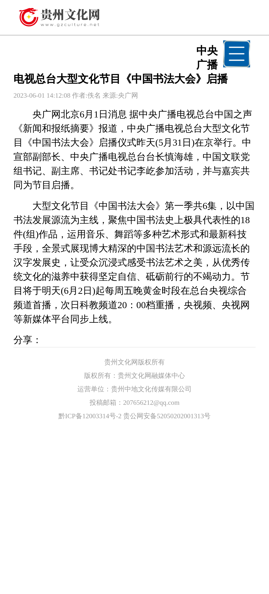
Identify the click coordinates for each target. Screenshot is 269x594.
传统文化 (95, 387)
